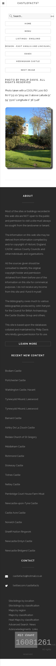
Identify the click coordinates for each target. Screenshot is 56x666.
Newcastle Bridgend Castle (20, 550)
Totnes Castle (12, 475)
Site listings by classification (24, 605)
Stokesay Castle (14, 465)
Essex (28, 54)
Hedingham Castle (28, 61)
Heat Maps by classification (24, 619)
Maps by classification (21, 615)
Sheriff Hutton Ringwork (18, 531)
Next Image (28, 70)
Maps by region (17, 610)
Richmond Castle (14, 456)
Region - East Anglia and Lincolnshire (28, 46)
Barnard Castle (13, 418)
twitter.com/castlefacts (26, 585)
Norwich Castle (13, 522)
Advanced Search (18, 624)
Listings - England (28, 39)
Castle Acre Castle (15, 512)
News (32, 624)
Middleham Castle (15, 446)
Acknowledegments (20, 629)
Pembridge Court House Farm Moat (24, 493)
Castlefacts (28, 3)
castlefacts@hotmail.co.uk (27, 576)
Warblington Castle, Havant (20, 389)
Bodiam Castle (13, 370)
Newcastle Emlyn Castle (18, 541)
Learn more (28, 343)
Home (28, 23)
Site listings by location (21, 600)
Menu (28, 31)
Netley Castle (12, 484)
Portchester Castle (15, 380)
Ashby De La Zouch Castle (20, 427)
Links (35, 629)
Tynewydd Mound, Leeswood (21, 399)
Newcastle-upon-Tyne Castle (21, 503)
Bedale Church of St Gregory (21, 437)
